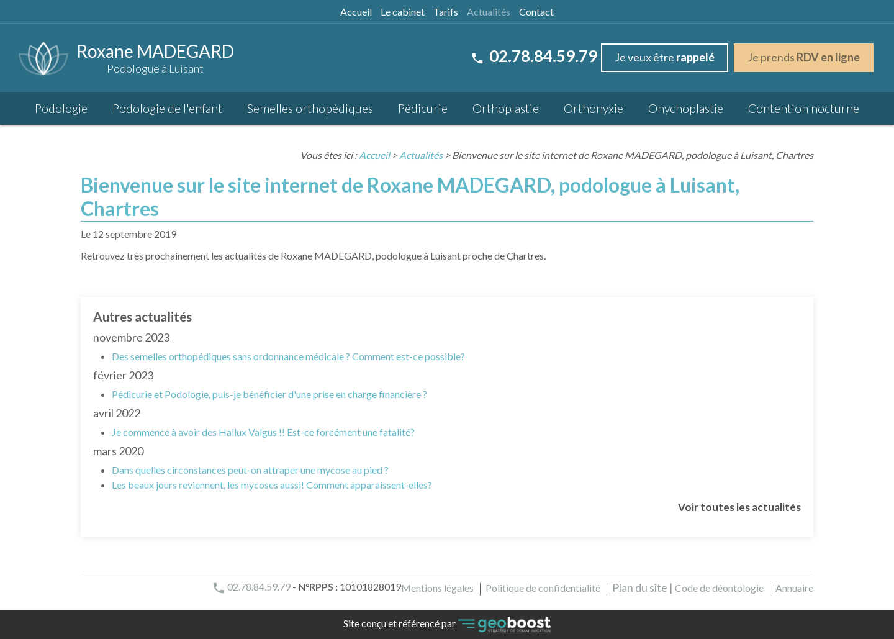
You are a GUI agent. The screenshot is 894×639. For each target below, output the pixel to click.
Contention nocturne (803, 108)
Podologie (61, 108)
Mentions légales (437, 588)
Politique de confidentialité (542, 588)
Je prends (803, 57)
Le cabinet (403, 11)
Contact (536, 11)
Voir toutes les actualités (739, 507)
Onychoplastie (685, 108)
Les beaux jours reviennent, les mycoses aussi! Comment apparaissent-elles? (272, 485)
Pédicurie (423, 108)
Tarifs (445, 11)
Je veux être (665, 57)
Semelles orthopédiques (310, 108)
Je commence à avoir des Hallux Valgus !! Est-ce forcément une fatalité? (263, 432)
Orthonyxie (593, 108)
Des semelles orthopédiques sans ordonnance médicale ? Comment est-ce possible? (288, 356)
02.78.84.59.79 (534, 56)
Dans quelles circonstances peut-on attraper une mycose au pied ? (250, 470)
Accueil (356, 11)
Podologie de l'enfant (167, 108)
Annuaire (794, 588)
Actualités (488, 11)
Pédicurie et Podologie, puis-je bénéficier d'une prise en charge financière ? (269, 394)
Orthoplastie (505, 108)
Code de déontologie (719, 588)
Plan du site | (642, 587)
